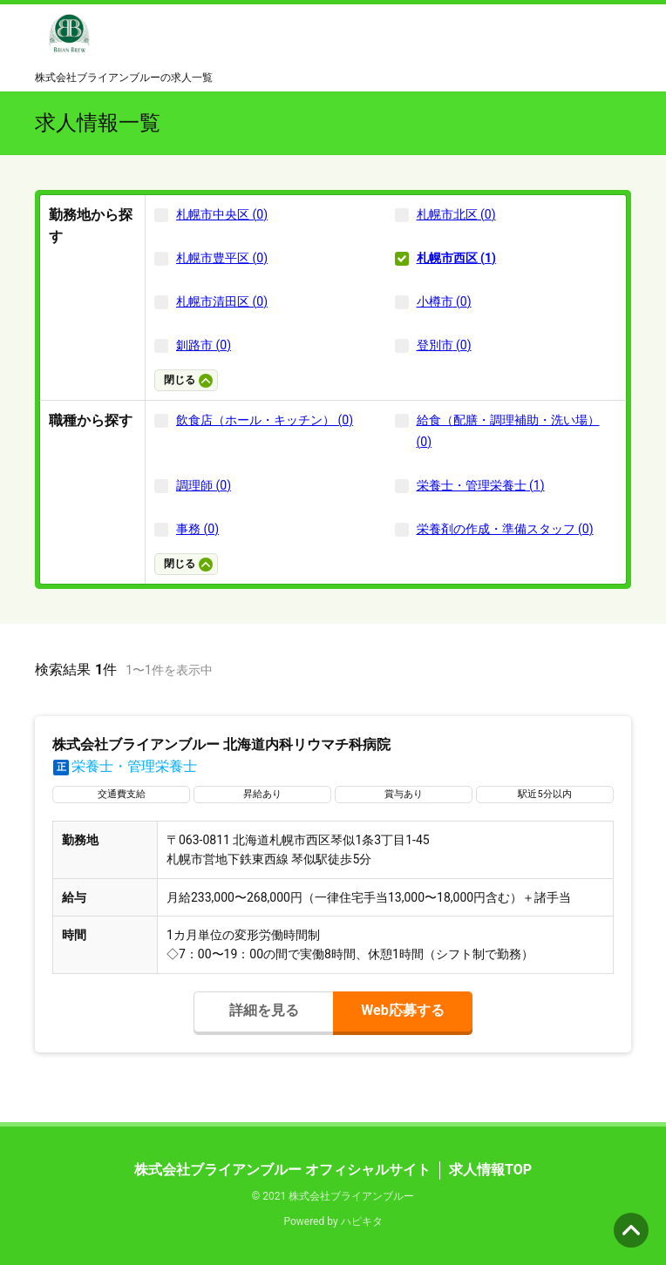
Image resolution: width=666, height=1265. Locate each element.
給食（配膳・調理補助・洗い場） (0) (508, 431)
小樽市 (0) (444, 301)
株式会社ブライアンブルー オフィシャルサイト (282, 1169)
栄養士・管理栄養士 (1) (481, 485)
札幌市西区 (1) (456, 258)
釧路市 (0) (203, 345)
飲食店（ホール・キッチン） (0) (264, 420)
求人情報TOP (490, 1169)
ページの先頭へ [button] (631, 1230)
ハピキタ (362, 1221)
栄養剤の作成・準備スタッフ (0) (505, 529)
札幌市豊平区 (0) (222, 258)
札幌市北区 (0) (456, 214)
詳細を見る (264, 1010)
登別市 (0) (444, 345)
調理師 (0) (203, 485)
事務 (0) (197, 529)
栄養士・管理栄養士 (124, 766)
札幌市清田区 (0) (222, 301)
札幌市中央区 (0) (222, 214)
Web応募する (402, 1010)
